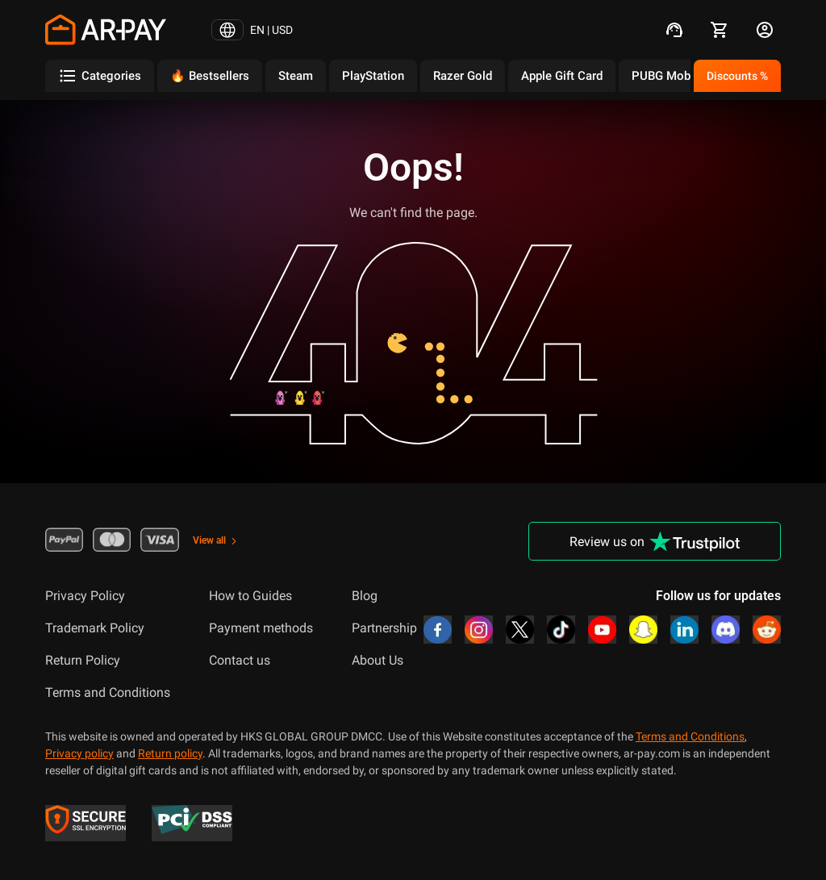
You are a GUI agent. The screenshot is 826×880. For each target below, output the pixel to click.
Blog (365, 595)
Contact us (239, 660)
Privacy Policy (85, 595)
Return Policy (82, 660)
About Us (377, 660)
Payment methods (261, 628)
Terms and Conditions (107, 692)
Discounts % (737, 75)
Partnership (384, 628)
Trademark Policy (94, 628)
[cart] (719, 30)
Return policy (170, 753)
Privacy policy (79, 753)
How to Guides (250, 595)
